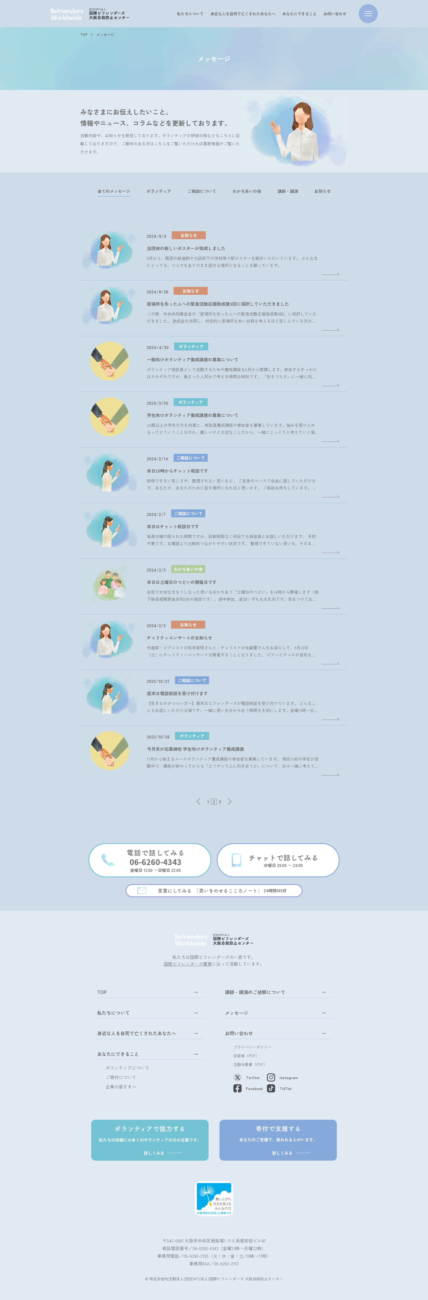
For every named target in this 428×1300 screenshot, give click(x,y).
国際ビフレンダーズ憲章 (188, 963)
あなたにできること (299, 13)
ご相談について (202, 191)
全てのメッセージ (113, 191)
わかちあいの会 (247, 191)
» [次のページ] (229, 801)
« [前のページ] (198, 801)
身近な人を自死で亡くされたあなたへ (242, 13)
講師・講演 (288, 191)
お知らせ (322, 191)
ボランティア (159, 191)
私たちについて (190, 13)
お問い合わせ (334, 13)
